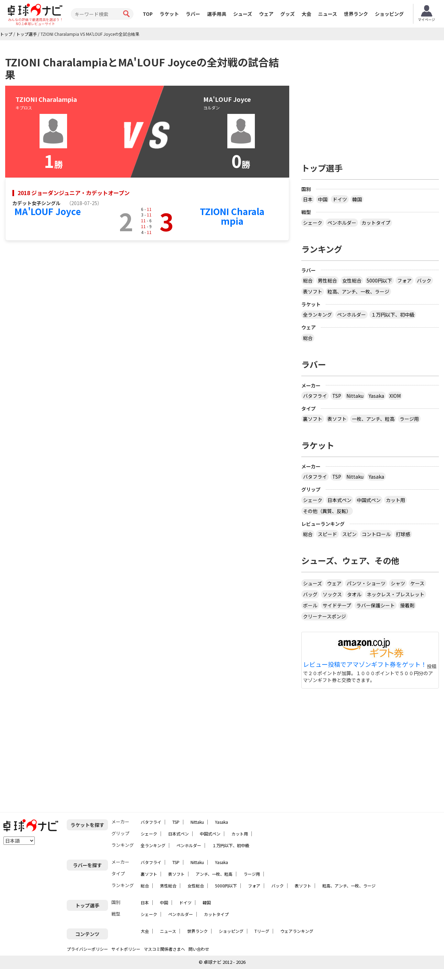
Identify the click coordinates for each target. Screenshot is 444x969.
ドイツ (340, 199)
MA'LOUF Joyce (47, 211)
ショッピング (389, 13)
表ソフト (312, 291)
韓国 (357, 199)
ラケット (169, 13)
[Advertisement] (370, 99)
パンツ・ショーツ (366, 583)
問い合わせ (198, 949)
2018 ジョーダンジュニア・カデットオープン (74, 193)
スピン (349, 534)
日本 (308, 199)
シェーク (312, 222)
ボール (310, 605)
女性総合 (351, 280)
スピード (327, 534)
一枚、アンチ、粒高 (373, 418)
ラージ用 (409, 418)
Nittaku (355, 395)
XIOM (395, 395)
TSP (336, 395)
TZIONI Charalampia (232, 216)
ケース (417, 583)
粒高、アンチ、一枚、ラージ (358, 291)
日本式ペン (339, 500)
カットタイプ (375, 222)
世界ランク (356, 13)
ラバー (193, 13)
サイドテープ (337, 605)
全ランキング (317, 314)
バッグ (310, 594)
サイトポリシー (125, 949)
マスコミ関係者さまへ (164, 949)
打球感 (403, 534)
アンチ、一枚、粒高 (214, 874)
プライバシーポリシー (87, 949)
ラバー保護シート (375, 605)
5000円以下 (379, 280)
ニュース (327, 13)
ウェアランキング (296, 931)
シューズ (242, 13)
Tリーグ (262, 931)
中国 (322, 199)
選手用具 (216, 13)
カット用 (395, 500)
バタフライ (315, 395)
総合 (308, 280)
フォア (404, 280)
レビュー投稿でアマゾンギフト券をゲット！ (365, 664)
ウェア (266, 13)
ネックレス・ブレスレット (395, 594)
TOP (148, 13)
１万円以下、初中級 (392, 314)
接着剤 (407, 605)
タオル (354, 594)
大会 (306, 13)
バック (424, 280)
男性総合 (327, 280)
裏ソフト (312, 418)
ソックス (332, 594)
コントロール (376, 534)
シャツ (398, 583)
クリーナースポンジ (324, 616)
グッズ (287, 13)
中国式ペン (369, 500)
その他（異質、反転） (327, 511)
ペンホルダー (341, 222)
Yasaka (376, 395)
